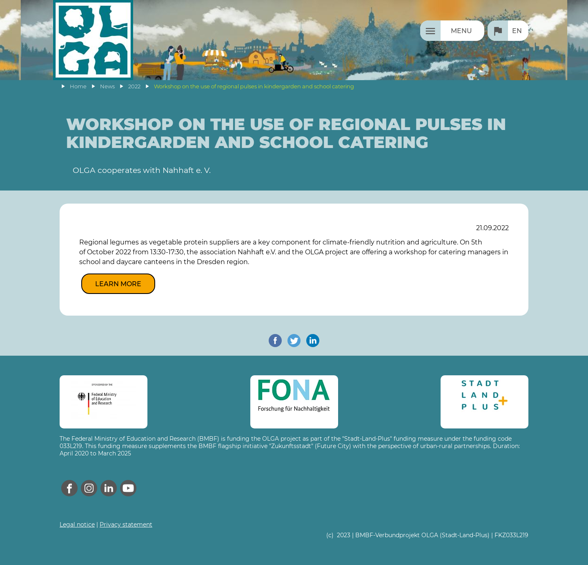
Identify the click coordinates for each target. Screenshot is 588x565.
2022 (134, 86)
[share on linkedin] (312, 340)
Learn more (118, 284)
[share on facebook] (275, 340)
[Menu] (452, 30)
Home (78, 86)
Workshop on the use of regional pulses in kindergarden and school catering (254, 86)
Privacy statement (126, 524)
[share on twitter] (294, 340)
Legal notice (77, 524)
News (107, 86)
